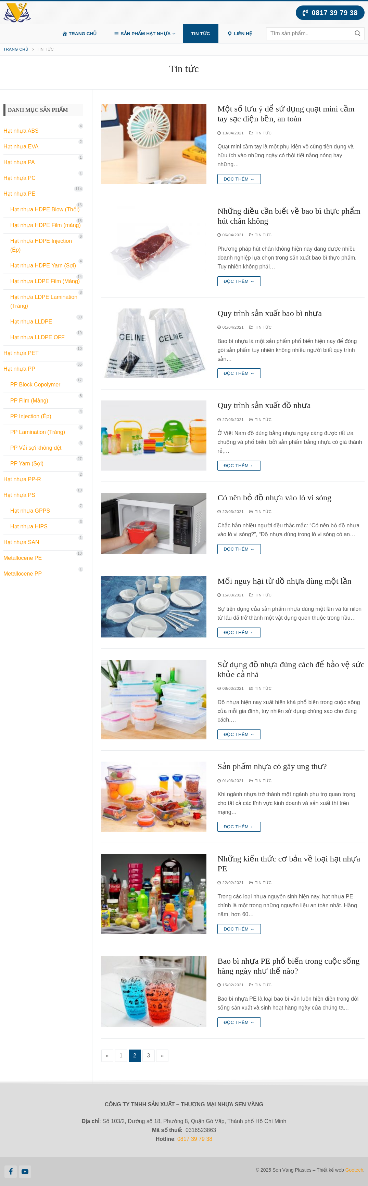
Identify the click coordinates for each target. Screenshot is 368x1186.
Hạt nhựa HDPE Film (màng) (45, 225)
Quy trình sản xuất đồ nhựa (263, 405)
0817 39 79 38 (330, 12)
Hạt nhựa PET (21, 353)
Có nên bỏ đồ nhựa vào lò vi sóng (274, 497)
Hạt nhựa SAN (21, 542)
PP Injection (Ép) (30, 416)
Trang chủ (15, 49)
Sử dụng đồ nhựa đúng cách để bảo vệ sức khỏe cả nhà (290, 669)
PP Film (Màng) (29, 401)
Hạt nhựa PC (19, 178)
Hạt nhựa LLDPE (31, 322)
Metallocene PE (22, 558)
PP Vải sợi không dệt (36, 448)
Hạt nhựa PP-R (22, 479)
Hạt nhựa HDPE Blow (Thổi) (45, 209)
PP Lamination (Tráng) (37, 432)
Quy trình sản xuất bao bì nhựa (269, 313)
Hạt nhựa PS (19, 495)
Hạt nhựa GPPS (30, 511)
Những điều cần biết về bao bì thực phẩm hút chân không (288, 216)
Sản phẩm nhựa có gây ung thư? (272, 766)
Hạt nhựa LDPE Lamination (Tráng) (43, 301)
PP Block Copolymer (35, 384)
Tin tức (260, 133)
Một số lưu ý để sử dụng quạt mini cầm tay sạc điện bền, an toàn (285, 113)
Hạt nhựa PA (19, 162)
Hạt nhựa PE (19, 194)
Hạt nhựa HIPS (29, 526)
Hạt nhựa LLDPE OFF (37, 337)
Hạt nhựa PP (19, 369)
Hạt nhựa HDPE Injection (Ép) (41, 245)
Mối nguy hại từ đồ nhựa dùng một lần (284, 581)
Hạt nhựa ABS (21, 131)
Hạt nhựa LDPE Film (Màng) (45, 281)
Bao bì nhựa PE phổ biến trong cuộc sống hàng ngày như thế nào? (288, 966)
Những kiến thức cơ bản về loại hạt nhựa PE (288, 863)
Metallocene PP (22, 574)
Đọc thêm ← (239, 179)
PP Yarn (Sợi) (26, 463)
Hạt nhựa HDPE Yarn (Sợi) (43, 265)
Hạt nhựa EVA (20, 146)
